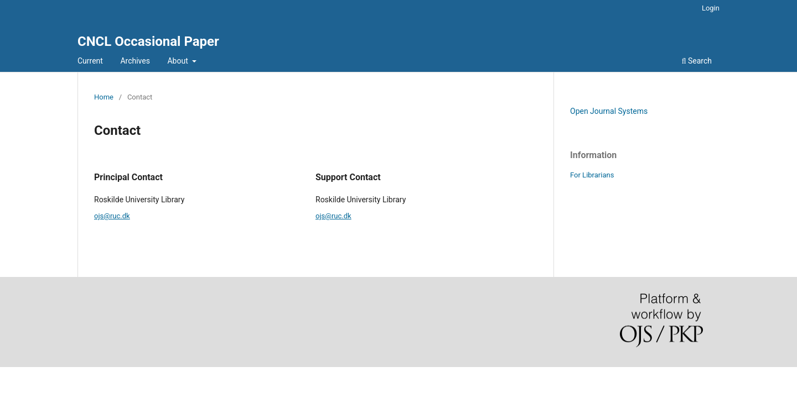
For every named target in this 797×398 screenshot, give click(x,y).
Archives (135, 60)
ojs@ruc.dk (112, 216)
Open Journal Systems (609, 111)
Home (103, 97)
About (178, 60)
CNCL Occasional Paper (148, 41)
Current (90, 60)
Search (697, 60)
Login (711, 8)
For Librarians (592, 175)
